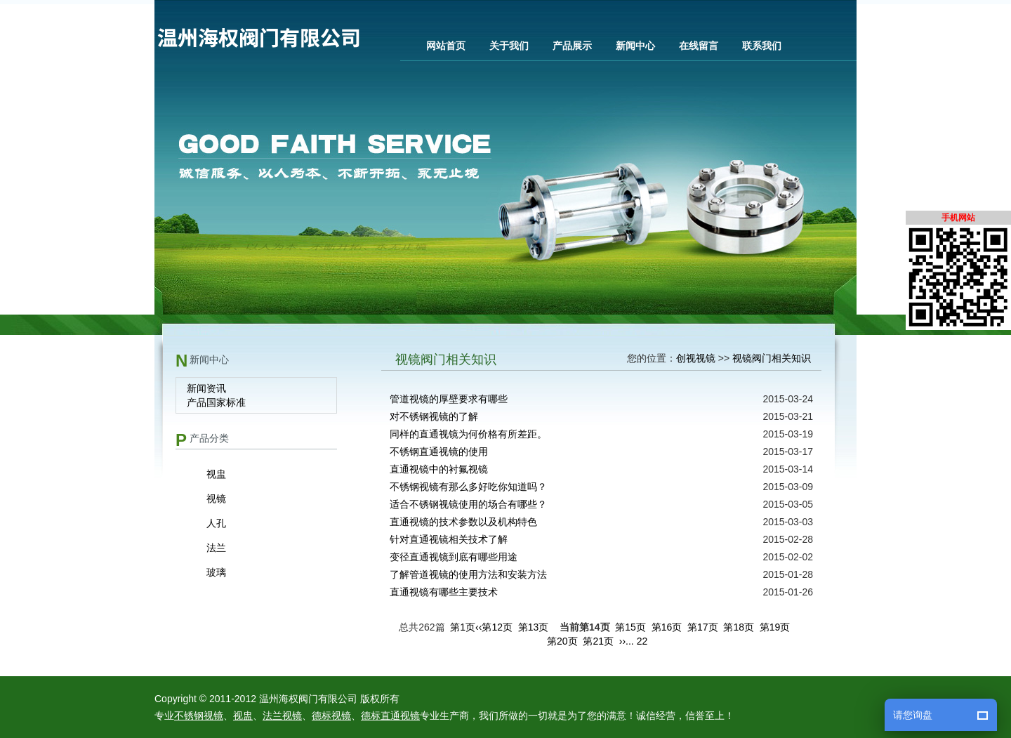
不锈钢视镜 (198, 715)
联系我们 (761, 45)
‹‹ (478, 627)
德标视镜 (331, 715)
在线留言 (698, 45)
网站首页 (445, 45)
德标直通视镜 (390, 715)
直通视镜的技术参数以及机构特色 (463, 521)
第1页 (462, 627)
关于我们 (509, 45)
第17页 (702, 627)
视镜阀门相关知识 (771, 358)
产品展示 (572, 45)
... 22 (636, 641)
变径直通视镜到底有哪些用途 (453, 556)
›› (622, 641)
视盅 (216, 474)
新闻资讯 (206, 388)
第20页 (562, 641)
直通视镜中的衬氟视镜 (439, 469)
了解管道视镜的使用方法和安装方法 (468, 574)
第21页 (598, 641)
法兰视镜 (282, 715)
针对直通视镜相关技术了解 (449, 539)
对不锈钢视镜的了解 (434, 416)
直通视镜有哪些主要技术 (444, 592)
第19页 (775, 627)
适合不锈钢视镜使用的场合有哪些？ (468, 504)
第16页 (667, 627)
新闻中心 (635, 45)
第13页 (533, 627)
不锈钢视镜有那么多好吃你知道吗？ (468, 486)
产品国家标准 (216, 402)
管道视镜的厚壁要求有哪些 (449, 398)
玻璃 (216, 572)
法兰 (216, 547)
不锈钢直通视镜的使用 (439, 451)
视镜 (216, 498)
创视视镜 (695, 358)
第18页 (738, 627)
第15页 (630, 627)
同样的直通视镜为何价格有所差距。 (468, 434)
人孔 (216, 523)
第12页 (497, 627)
